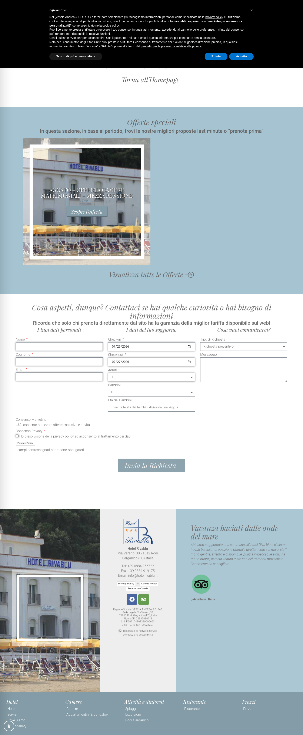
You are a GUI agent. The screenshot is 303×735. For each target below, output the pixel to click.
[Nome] (59, 215)
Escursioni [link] (133, 714)
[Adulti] (151, 246)
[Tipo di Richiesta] (243, 215)
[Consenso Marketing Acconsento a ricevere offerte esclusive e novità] (17, 293)
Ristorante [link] (192, 709)
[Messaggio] (243, 238)
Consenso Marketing (31, 288)
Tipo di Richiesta (212, 208)
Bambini (114, 254)
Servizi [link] (12, 714)
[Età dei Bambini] (151, 276)
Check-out (116, 223)
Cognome (23, 223)
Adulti (113, 239)
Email (20, 238)
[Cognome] (59, 230)
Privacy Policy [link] (25, 311)
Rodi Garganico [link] (137, 720)
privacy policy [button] (214, 17)
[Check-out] (151, 230)
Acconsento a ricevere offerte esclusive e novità (54, 294)
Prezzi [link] (247, 709)
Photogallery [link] (16, 726)
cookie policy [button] (111, 25)
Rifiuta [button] (216, 56)
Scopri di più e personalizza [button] (75, 56)
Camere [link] (72, 709)
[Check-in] (151, 215)
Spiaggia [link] (132, 709)
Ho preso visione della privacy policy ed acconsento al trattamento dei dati (75, 305)
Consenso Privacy (29, 300)
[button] (151, 79)
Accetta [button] (241, 56)
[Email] (59, 245)
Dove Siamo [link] (16, 720)
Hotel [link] (11, 709)
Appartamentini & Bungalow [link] (87, 714)
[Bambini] (151, 261)
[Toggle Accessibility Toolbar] (9, 726)
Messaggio (208, 223)
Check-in (115, 208)
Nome (21, 208)
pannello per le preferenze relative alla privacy (171, 46)
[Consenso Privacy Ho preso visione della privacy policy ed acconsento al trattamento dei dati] (17, 304)
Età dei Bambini (120, 269)
